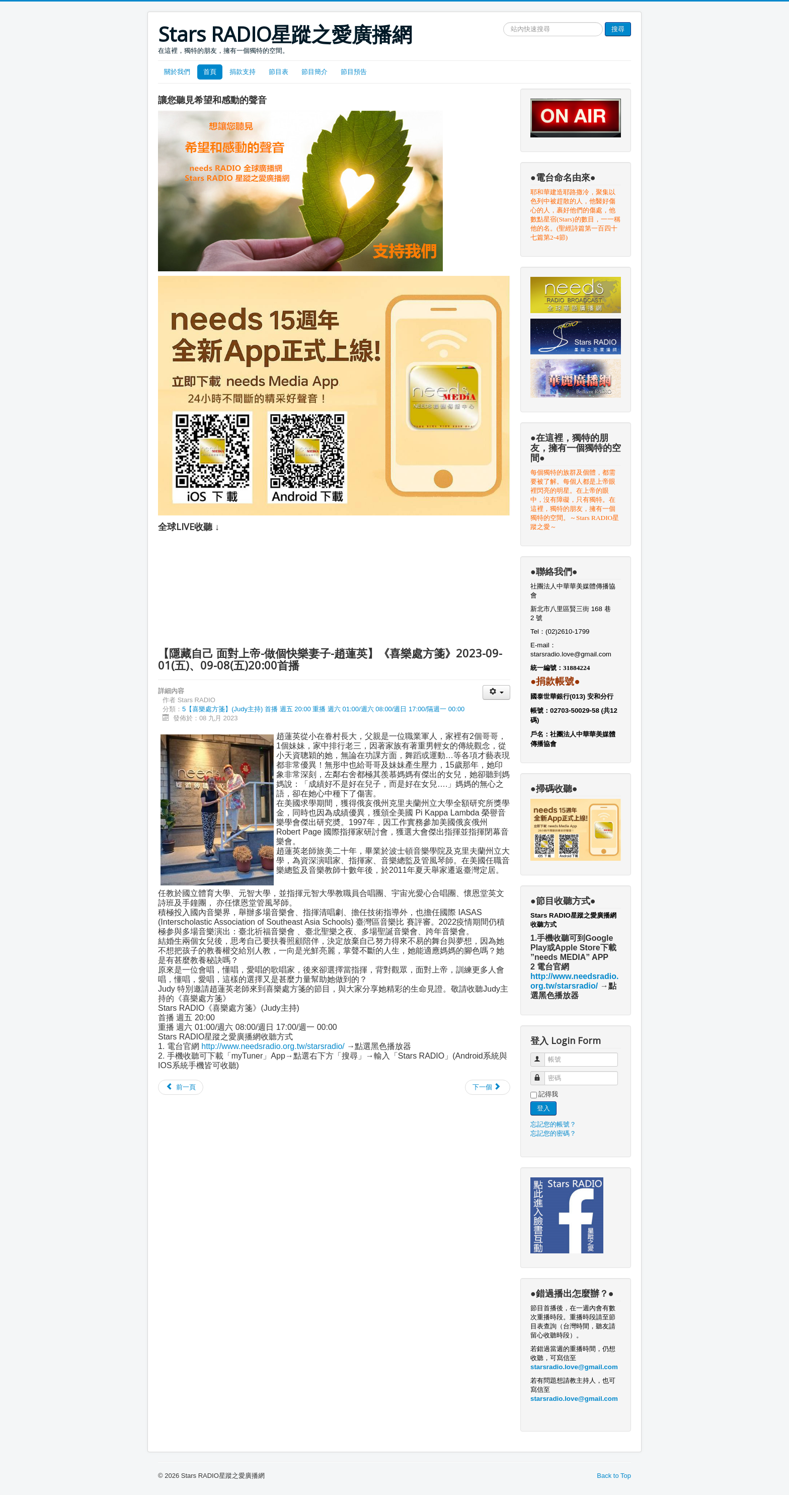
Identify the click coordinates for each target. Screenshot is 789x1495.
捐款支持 (242, 72)
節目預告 (354, 72)
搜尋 (617, 29)
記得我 (548, 1094)
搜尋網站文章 (503, 22)
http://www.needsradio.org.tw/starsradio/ (273, 1046)
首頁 (209, 72)
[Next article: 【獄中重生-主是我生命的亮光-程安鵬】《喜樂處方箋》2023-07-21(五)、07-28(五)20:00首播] (487, 1087)
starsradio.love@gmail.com (571, 654)
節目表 (278, 72)
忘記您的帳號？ (553, 1124)
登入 (543, 1108)
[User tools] (496, 692)
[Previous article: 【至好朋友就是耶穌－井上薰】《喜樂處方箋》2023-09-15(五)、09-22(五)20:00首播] (180, 1087)
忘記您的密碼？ (553, 1133)
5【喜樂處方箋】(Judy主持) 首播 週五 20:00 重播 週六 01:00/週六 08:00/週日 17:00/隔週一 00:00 (323, 709)
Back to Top (614, 1475)
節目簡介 (314, 72)
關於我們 (177, 72)
